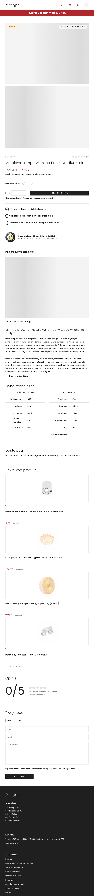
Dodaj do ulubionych (75, 27)
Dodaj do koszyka (59, 147)
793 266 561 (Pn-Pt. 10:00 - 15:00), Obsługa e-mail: (27, 794)
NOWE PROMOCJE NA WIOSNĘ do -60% (46, 13)
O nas (8, 847)
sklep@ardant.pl (13, 798)
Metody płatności (13, 830)
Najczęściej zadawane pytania (19, 818)
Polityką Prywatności (67, 723)
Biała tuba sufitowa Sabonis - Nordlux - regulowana (33, 466)
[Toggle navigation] (86, 5)
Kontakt (9, 814)
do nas (33, 152)
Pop (28, 276)
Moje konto (10, 851)
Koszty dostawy (12, 826)
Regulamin (10, 835)
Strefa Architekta (13, 843)
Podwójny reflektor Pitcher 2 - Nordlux (25, 609)
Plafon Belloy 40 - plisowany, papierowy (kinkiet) (31, 558)
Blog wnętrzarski (12, 855)
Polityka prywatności (14, 839)
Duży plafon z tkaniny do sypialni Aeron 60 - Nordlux (33, 512)
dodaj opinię (19, 731)
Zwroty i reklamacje (14, 822)
